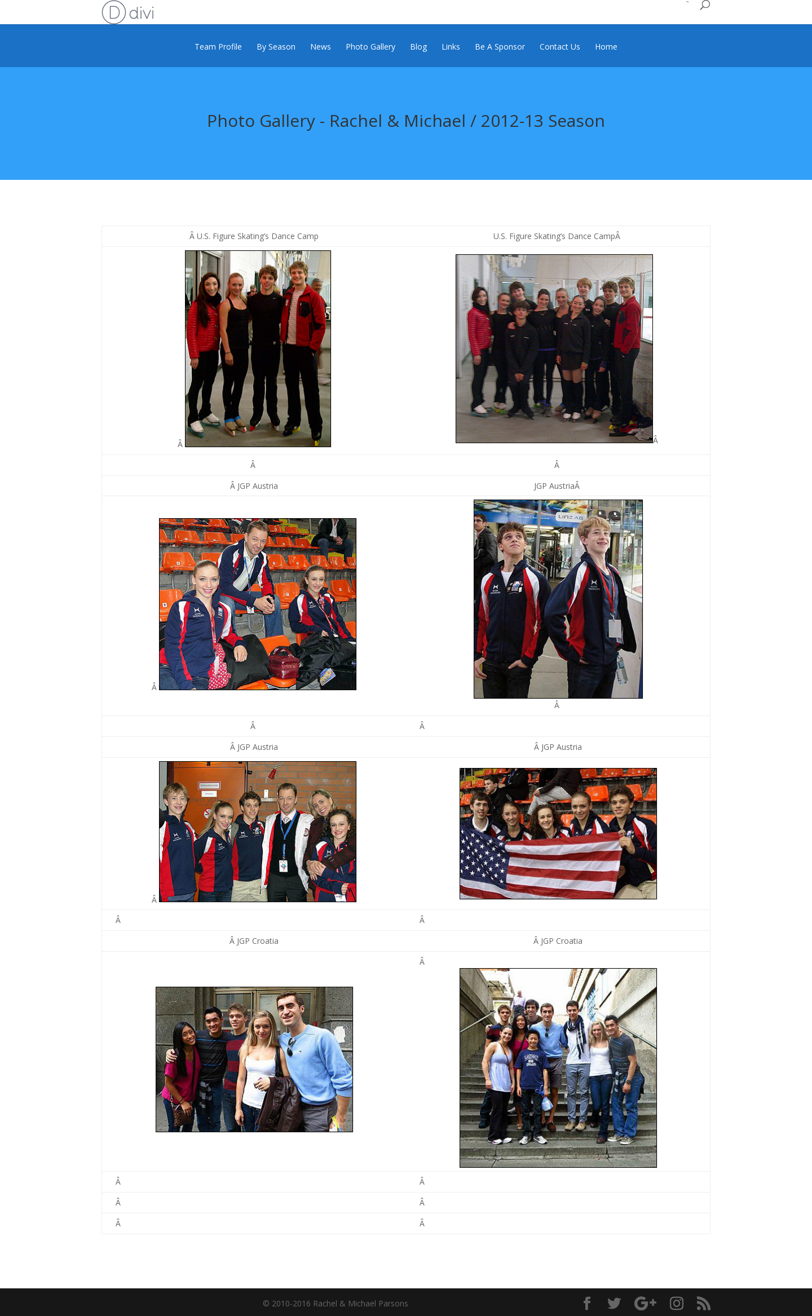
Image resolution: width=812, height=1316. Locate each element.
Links (451, 47)
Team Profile (218, 47)
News (320, 47)
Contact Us (560, 47)
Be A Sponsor (500, 47)
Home (606, 47)
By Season (276, 47)
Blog (418, 47)
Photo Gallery (370, 47)
